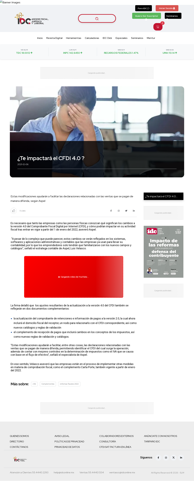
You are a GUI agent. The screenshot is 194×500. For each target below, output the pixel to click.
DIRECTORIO (17, 460)
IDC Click (107, 47)
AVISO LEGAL (62, 455)
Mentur (151, 47)
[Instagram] (166, 477)
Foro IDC (143, 17)
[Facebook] (158, 477)
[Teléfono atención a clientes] (29, 492)
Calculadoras (92, 47)
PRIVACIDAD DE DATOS (67, 466)
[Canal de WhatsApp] (175, 7)
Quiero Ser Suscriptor (146, 26)
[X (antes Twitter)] (174, 477)
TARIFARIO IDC (152, 460)
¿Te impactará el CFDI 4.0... (161, 207)
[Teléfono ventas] (92, 492)
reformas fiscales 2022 (69, 401)
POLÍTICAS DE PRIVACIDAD (69, 460)
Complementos (48, 401)
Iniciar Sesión (167, 17)
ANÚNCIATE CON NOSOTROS (160, 455)
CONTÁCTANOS (19, 466)
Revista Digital (54, 47)
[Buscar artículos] (97, 27)
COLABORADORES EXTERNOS (116, 455)
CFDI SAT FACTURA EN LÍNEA (115, 466)
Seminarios (172, 26)
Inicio (40, 47)
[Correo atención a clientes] (64, 492)
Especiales (121, 47)
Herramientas (73, 47)
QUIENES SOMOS (19, 455)
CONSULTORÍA (107, 460)
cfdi (34, 401)
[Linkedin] (181, 477)
